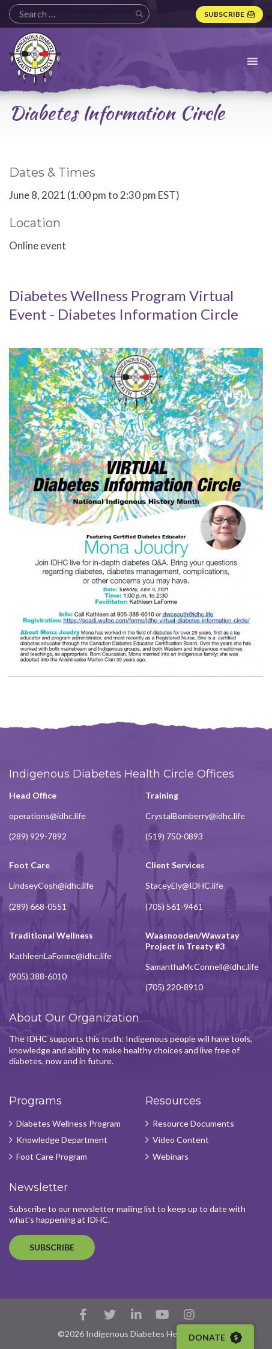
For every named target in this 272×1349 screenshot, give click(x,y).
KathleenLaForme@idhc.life (60, 956)
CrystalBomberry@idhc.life (195, 816)
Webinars (171, 1157)
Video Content (181, 1140)
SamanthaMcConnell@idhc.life (202, 966)
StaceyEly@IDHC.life (184, 885)
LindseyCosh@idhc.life (51, 885)
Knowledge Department (61, 1140)
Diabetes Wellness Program (68, 1123)
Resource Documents (193, 1123)
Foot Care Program (51, 1157)
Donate (215, 1338)
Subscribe (224, 14)
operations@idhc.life (47, 816)
